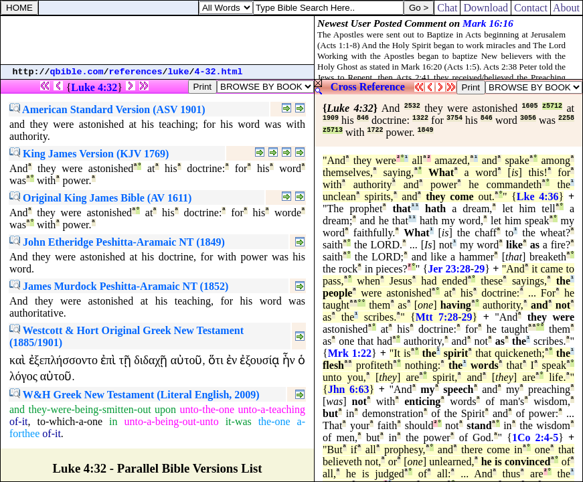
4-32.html (219, 72)
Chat (447, 7)
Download (486, 7)
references (136, 72)
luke (178, 72)
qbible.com (77, 72)
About (566, 7)
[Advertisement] (157, 40)
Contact (530, 7)
